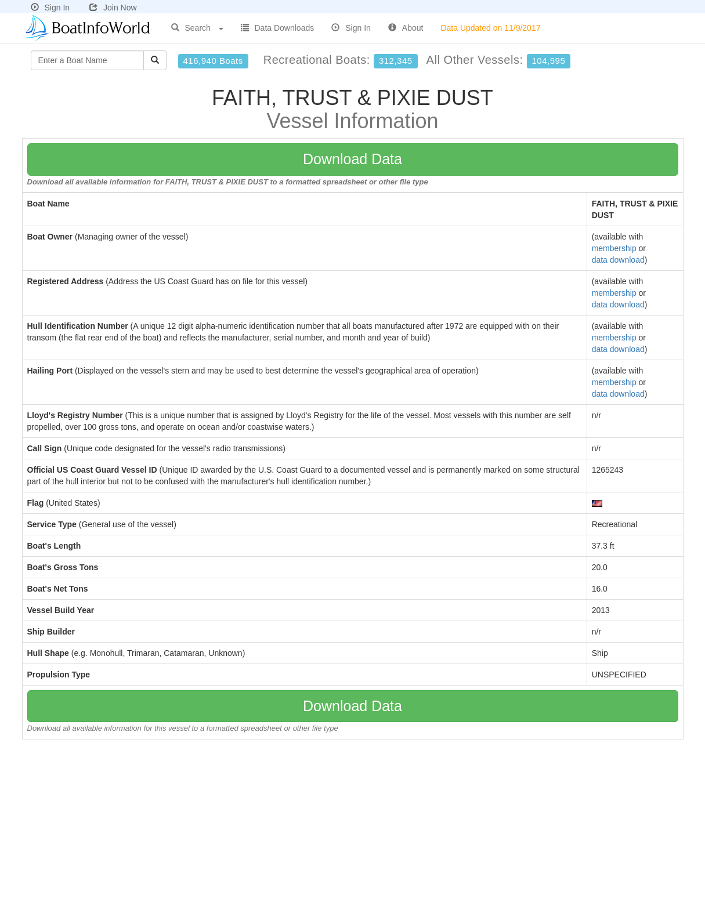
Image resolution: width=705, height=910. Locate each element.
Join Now (113, 7)
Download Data (352, 159)
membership (614, 248)
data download (618, 259)
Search (197, 27)
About (406, 27)
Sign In (50, 7)
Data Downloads (277, 27)
